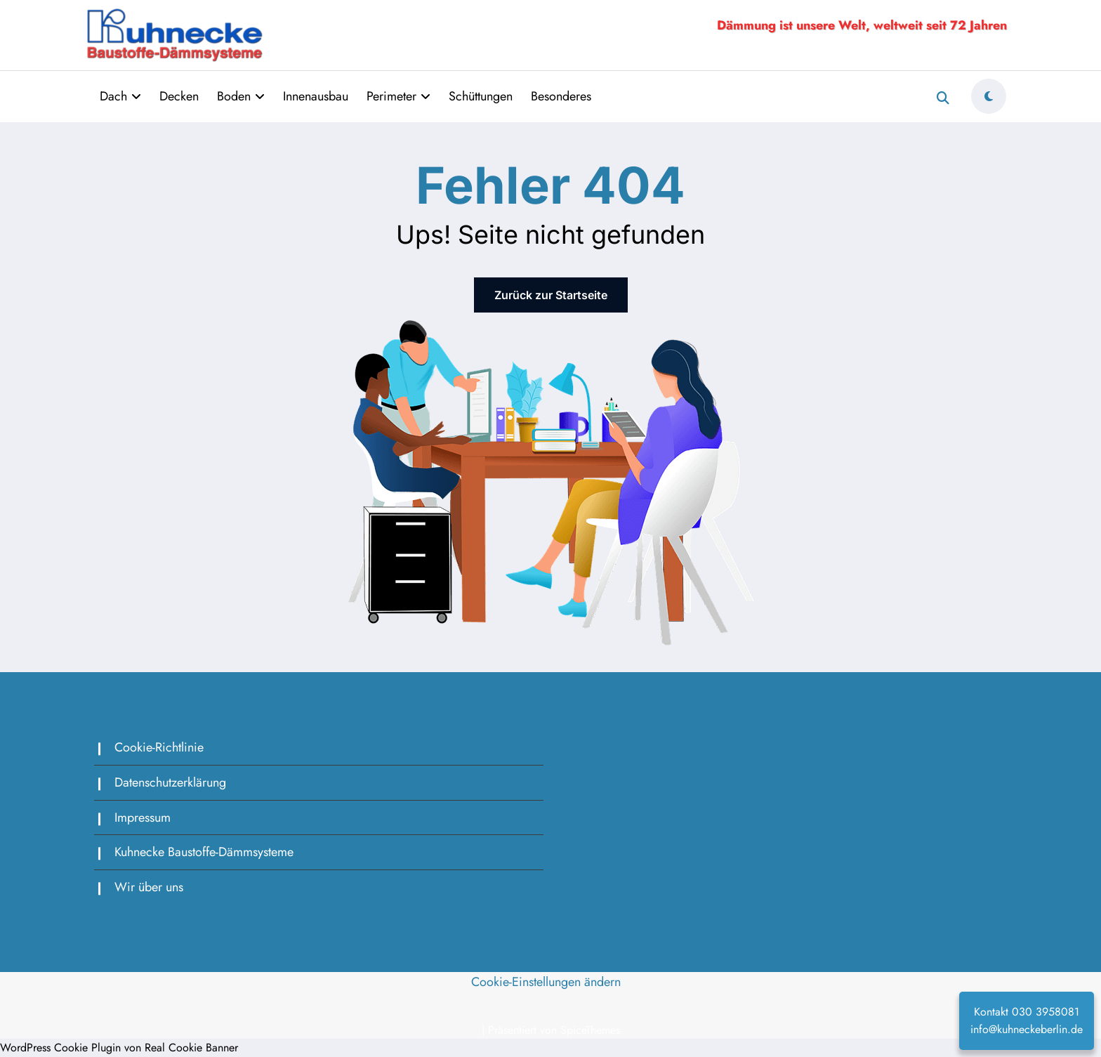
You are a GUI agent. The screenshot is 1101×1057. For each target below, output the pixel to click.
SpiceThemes (590, 1030)
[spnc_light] (988, 96)
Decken (179, 96)
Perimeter (398, 96)
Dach (120, 96)
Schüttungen (481, 96)
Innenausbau (315, 96)
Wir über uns (148, 887)
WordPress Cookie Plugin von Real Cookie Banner (119, 1047)
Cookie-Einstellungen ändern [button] (546, 982)
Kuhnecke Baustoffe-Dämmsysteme (204, 852)
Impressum (142, 817)
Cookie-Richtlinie (159, 747)
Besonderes (561, 96)
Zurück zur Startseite (550, 295)
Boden (241, 96)
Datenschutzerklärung (170, 782)
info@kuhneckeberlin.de (1026, 1029)
